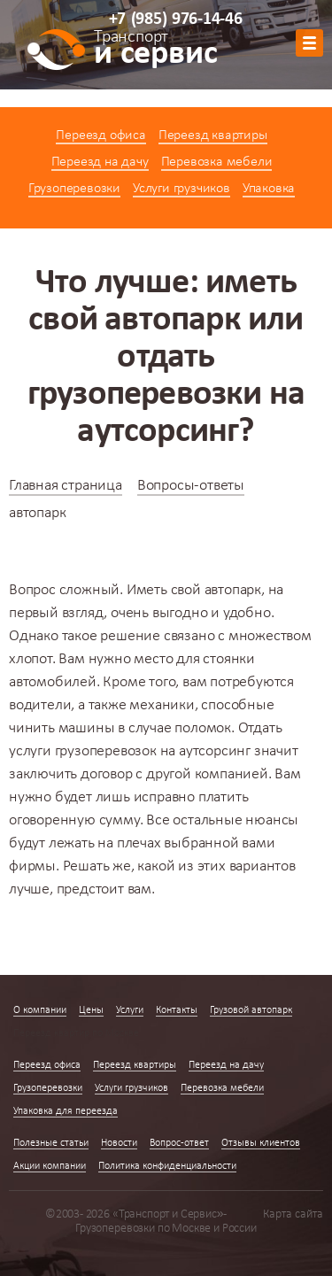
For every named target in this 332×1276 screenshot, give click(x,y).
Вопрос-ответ (179, 1143)
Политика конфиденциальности (167, 1166)
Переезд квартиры (212, 135)
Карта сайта (293, 1214)
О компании (39, 1010)
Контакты (176, 1010)
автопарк (233, 590)
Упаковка (269, 189)
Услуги (129, 1010)
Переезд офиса (100, 135)
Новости (119, 1143)
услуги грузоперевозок (83, 751)
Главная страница (65, 485)
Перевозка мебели (217, 162)
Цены (91, 1010)
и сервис (155, 50)
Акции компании (49, 1166)
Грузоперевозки (74, 189)
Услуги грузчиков (181, 189)
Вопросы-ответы (190, 485)
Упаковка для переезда (65, 1111)
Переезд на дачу (100, 162)
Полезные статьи (51, 1143)
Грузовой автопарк (251, 1010)
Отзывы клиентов (260, 1143)
